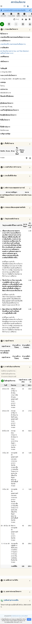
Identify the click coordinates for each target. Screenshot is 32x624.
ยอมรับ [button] (29, 619)
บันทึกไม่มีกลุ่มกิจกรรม (8, 374)
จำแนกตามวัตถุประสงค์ (8, 376)
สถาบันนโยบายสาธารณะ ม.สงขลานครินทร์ (19, 615)
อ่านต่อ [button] (20, 622)
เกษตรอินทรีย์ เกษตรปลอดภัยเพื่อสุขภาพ (13, 44)
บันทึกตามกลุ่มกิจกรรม (8, 371)
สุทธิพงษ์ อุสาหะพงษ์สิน (11, 600)
